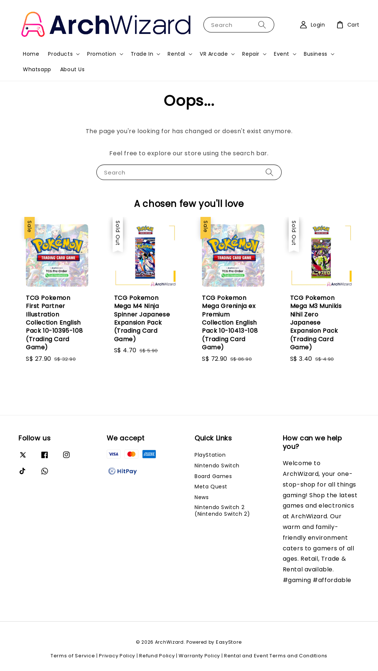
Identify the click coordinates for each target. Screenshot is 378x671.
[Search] (262, 24)
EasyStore (229, 642)
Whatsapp (37, 69)
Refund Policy (157, 655)
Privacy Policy (117, 655)
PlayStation (210, 455)
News (202, 497)
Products (60, 54)
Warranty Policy (199, 655)
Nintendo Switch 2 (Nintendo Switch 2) (222, 511)
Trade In (142, 54)
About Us (72, 69)
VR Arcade (214, 54)
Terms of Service (73, 655)
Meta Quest (211, 486)
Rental (176, 54)
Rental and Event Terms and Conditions (275, 655)
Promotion (101, 54)
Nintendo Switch (217, 465)
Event (281, 54)
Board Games (213, 476)
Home (31, 54)
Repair (251, 54)
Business (315, 54)
